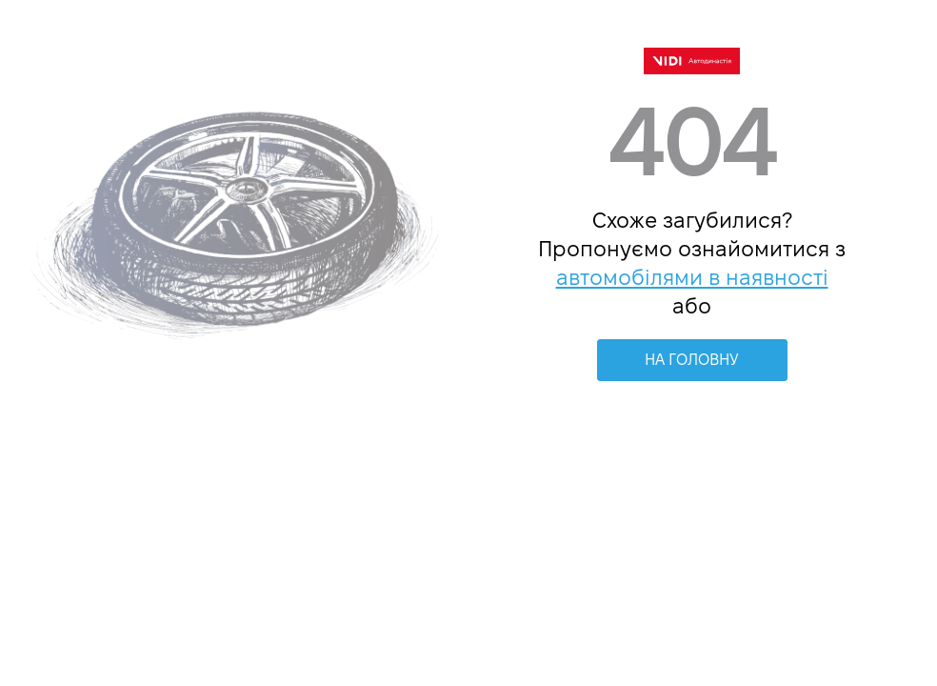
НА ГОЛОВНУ (692, 360)
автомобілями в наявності (692, 277)
